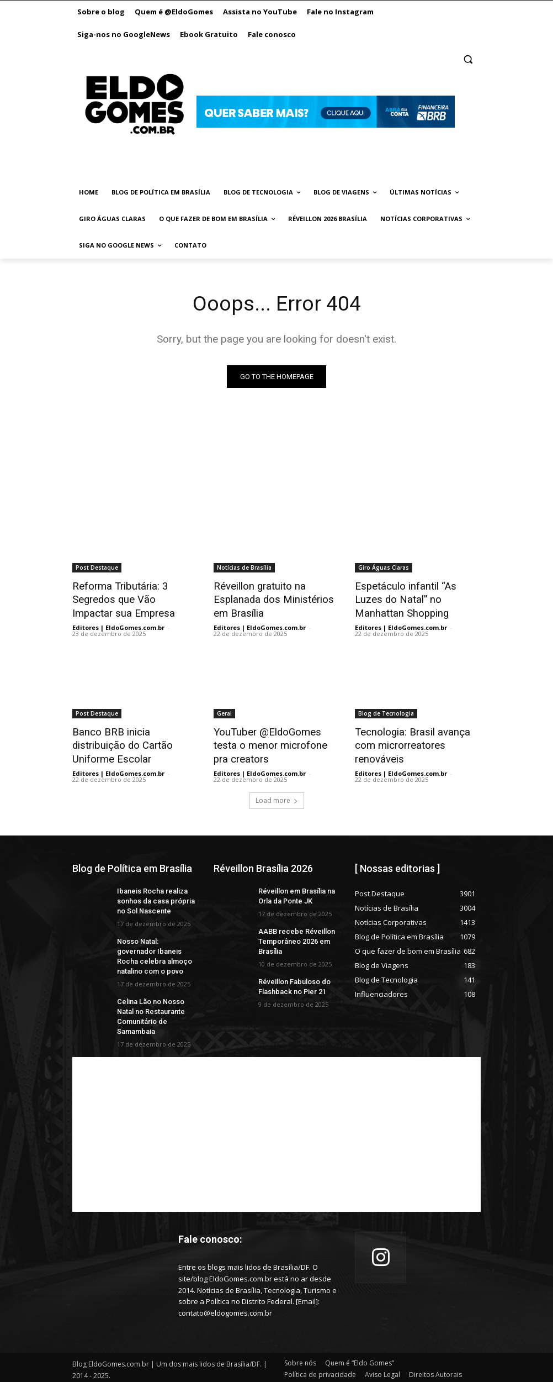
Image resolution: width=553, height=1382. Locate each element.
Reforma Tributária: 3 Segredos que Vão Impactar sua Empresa (130, 598)
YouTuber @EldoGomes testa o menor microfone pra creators (274, 740)
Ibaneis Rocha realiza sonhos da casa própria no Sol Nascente (153, 893)
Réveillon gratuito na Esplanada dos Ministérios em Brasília (276, 598)
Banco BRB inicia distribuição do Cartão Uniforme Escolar (132, 734)
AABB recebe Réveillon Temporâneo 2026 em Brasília (293, 932)
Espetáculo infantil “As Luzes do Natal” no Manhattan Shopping (415, 598)
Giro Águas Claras (383, 567)
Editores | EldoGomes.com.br (118, 624)
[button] (468, 59)
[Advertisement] (276, 1120)
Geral (224, 710)
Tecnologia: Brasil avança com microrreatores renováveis (418, 734)
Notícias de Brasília (244, 567)
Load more (277, 793)
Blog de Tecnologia (386, 710)
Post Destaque (97, 567)
